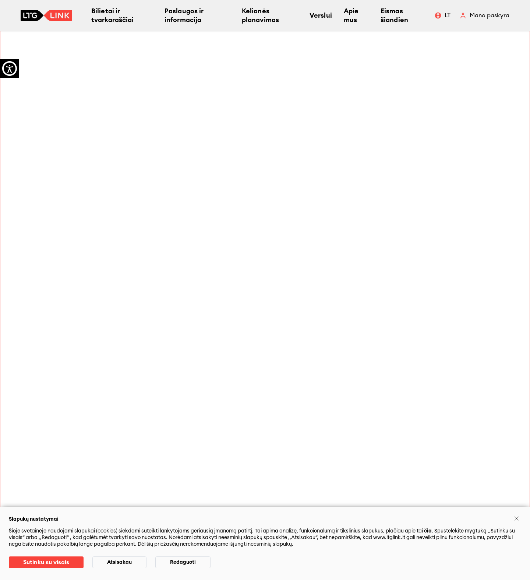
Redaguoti (183, 562)
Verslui (321, 15)
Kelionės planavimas (260, 15)
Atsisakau (119, 562)
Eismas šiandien (394, 15)
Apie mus (351, 15)
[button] (442, 15)
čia (428, 531)
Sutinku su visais (46, 562)
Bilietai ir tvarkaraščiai (112, 15)
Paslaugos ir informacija (184, 15)
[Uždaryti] (516, 518)
